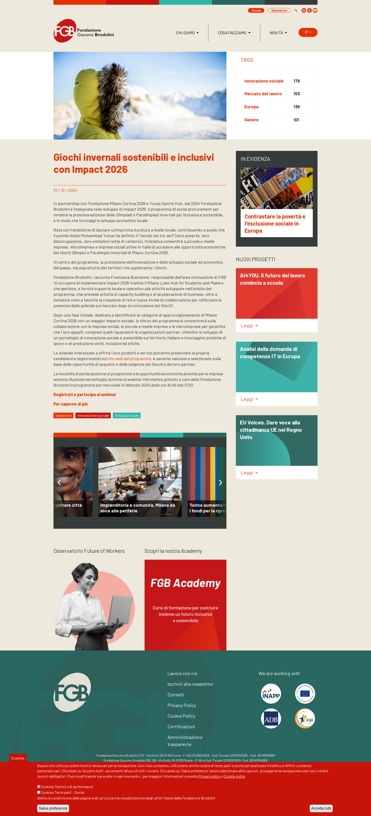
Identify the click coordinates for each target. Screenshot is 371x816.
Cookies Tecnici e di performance (67, 787)
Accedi (256, 10)
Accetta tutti (321, 809)
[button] (295, 10)
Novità (277, 32)
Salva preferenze (53, 809)
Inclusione (63, 415)
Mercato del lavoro (263, 93)
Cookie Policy (181, 716)
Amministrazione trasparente (185, 740)
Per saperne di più (70, 403)
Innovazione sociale (263, 80)
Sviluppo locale (127, 415)
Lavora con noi (183, 673)
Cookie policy (234, 776)
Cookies (17, 758)
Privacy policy (210, 776)
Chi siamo (185, 32)
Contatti (176, 694)
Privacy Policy (182, 705)
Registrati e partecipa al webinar (84, 394)
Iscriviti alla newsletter (190, 684)
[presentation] (59, 483)
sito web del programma (129, 358)
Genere (251, 119)
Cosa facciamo (232, 32)
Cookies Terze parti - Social (62, 792)
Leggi (249, 325)
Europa (251, 106)
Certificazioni (181, 726)
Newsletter (279, 10)
